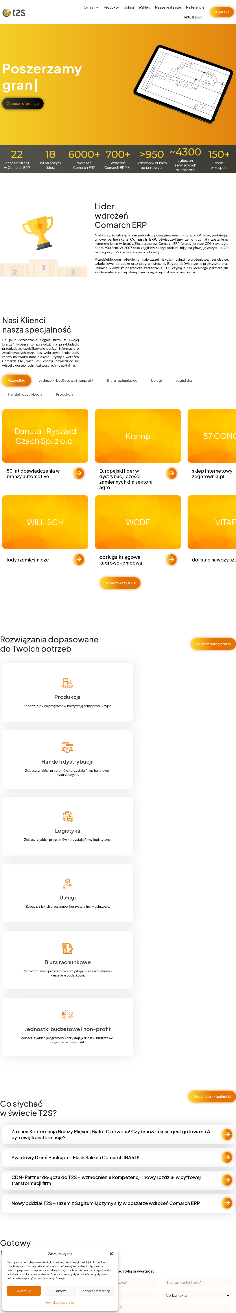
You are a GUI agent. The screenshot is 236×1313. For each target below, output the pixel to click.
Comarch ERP (143, 239)
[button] (111, 1254)
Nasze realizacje (168, 7)
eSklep (144, 7)
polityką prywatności (136, 1271)
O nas (91, 7)
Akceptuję (24, 1291)
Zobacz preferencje (96, 1291)
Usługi (129, 7)
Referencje (195, 7)
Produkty (111, 7)
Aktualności (193, 17)
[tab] (16, 380)
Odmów (60, 1291)
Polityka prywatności (60, 1302)
